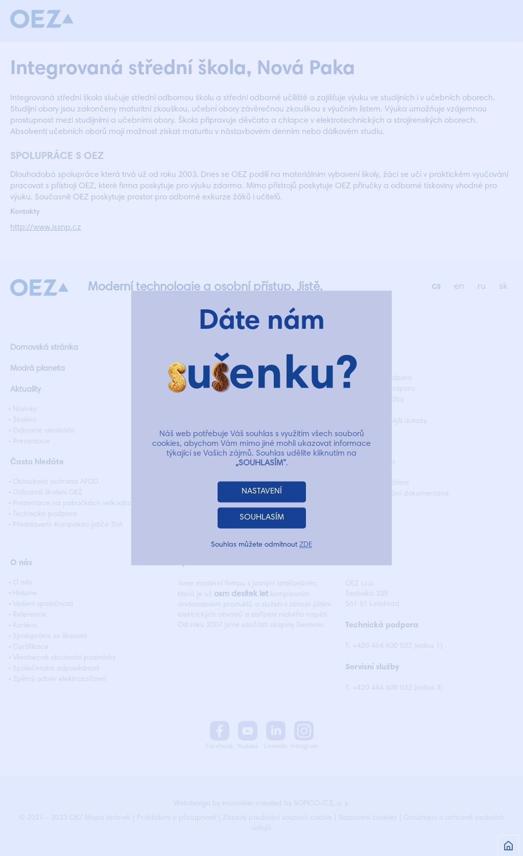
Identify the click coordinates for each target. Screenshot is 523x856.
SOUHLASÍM (262, 518)
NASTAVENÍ (262, 492)
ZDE (305, 545)
